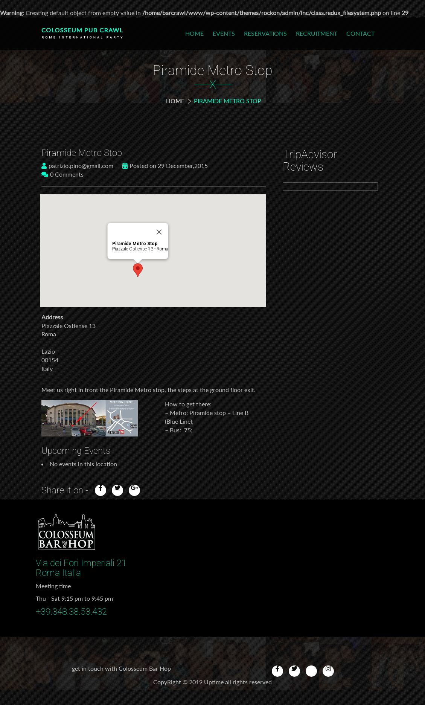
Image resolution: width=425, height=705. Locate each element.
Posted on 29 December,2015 (165, 165)
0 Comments (62, 174)
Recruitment (316, 33)
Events (224, 33)
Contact (360, 33)
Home (194, 33)
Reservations (265, 33)
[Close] (159, 232)
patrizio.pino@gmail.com (77, 165)
